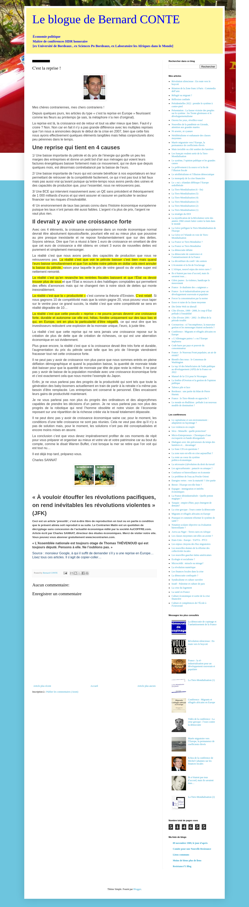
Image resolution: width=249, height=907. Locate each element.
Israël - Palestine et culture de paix (188, 583)
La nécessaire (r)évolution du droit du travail (193, 464)
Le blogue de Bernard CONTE (106, 19)
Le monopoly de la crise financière (188, 178)
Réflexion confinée (181, 99)
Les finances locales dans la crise (187, 571)
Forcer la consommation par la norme (190, 298)
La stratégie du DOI (181, 214)
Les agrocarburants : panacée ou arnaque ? (192, 468)
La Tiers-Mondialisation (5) (185, 193)
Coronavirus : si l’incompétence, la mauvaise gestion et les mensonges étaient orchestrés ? (193, 326)
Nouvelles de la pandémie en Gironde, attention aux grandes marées (190, 126)
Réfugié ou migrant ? (182, 95)
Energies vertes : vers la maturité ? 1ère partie (194, 480)
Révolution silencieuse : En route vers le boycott (201, 642)
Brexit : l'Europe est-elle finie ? (187, 484)
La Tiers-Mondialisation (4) (185, 197)
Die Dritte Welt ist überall (184, 306)
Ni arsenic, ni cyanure (182, 131)
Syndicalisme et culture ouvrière (187, 579)
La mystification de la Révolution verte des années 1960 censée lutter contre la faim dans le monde (193, 221)
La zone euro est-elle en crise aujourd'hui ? (192, 453)
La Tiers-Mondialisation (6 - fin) (187, 189)
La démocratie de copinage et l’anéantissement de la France (202, 623)
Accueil (94, 686)
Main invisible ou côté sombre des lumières (193, 149)
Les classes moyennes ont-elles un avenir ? (192, 535)
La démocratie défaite (182, 250)
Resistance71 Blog (182, 866)
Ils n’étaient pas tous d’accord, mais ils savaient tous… (201, 780)
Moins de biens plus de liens (187, 860)
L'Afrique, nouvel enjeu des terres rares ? (191, 269)
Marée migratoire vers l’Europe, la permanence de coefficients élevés (188, 144)
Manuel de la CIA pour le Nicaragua (189, 376)
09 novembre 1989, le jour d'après (190, 843)
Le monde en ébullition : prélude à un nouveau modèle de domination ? (194, 404)
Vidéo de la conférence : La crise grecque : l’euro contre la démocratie (201, 722)
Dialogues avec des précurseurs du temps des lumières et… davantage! (193, 443)
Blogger (137, 889)
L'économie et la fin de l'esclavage (188, 265)
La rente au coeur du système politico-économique (186, 459)
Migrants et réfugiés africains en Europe (191, 513)
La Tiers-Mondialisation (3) (185, 201)
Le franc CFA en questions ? (185, 449)
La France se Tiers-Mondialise (186, 246)
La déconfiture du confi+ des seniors (189, 261)
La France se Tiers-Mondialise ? (187, 241)
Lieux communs (181, 854)
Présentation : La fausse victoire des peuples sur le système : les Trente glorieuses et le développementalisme (193, 113)
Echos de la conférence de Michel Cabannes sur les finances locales (200, 761)
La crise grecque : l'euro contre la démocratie (193, 509)
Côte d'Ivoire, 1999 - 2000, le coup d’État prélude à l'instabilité (192, 312)
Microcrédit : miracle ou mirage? (187, 563)
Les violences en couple (183, 427)
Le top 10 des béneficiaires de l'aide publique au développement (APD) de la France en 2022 (193, 369)
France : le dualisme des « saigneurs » (190, 287)
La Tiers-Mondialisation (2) (185, 205)
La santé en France (181, 592)
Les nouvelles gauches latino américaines (192, 555)
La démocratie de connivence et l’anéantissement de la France (187, 255)
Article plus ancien (146, 686)
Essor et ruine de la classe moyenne (189, 302)
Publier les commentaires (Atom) (62, 691)
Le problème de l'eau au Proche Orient (190, 476)
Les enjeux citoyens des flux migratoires (191, 544)
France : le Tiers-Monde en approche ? (190, 398)
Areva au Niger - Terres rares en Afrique (191, 531)
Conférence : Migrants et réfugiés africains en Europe (201, 701)
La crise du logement (182, 587)
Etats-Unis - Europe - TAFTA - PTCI (189, 540)
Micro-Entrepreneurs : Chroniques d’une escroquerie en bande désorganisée (191, 436)
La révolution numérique (183, 567)
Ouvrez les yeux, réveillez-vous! (187, 120)
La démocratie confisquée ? (185, 575)
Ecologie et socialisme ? (183, 559)
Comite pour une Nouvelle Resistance (192, 848)
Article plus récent (42, 686)
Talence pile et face (181, 387)
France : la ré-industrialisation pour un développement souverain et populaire (190, 293)
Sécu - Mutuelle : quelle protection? (189, 431)
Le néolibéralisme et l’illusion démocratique (193, 174)
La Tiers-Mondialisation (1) (185, 210)
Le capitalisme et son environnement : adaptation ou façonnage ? (190, 421)
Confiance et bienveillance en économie (191, 472)
